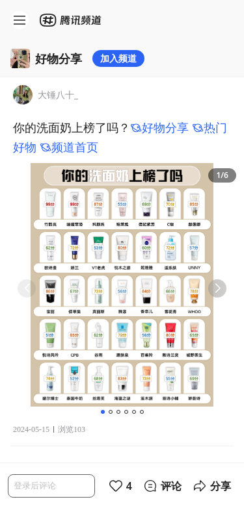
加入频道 (118, 58)
